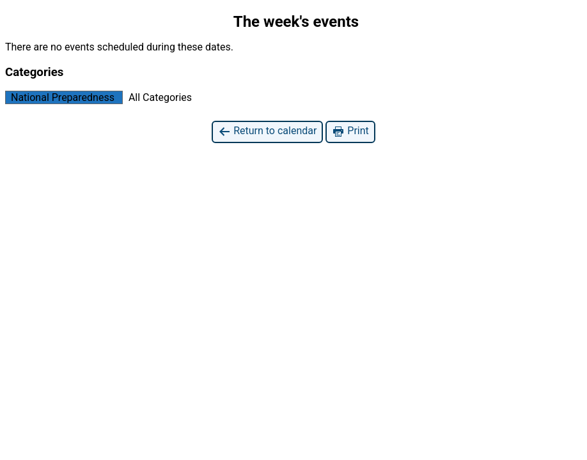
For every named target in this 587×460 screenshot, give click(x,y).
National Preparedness (60, 97)
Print (350, 131)
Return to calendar (267, 131)
